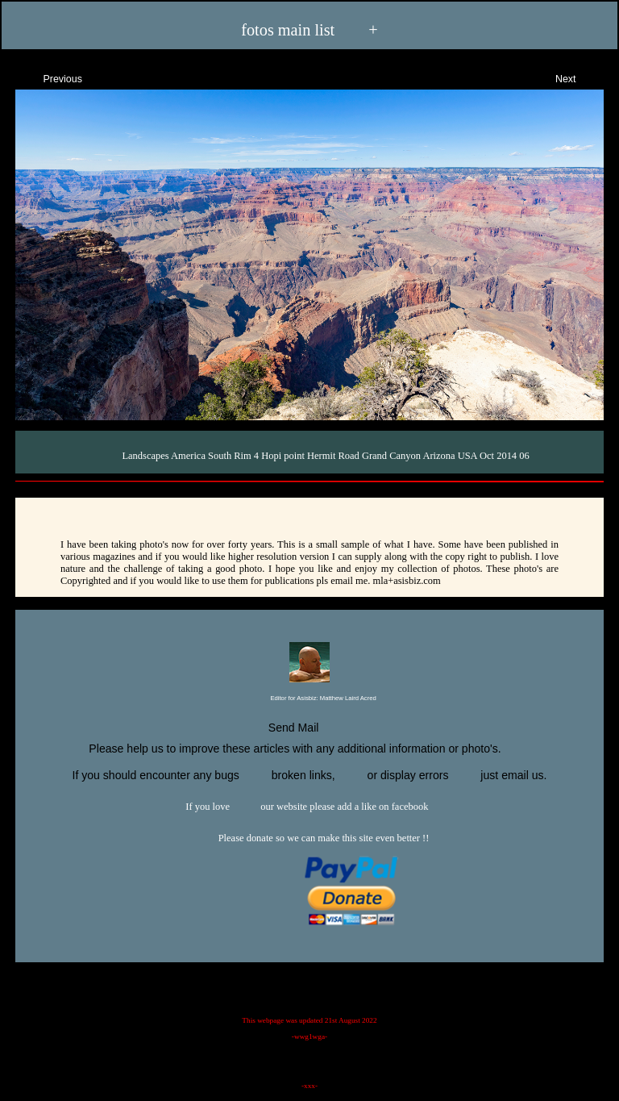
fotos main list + (309, 29)
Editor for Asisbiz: (309, 699)
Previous (48, 77)
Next (579, 77)
